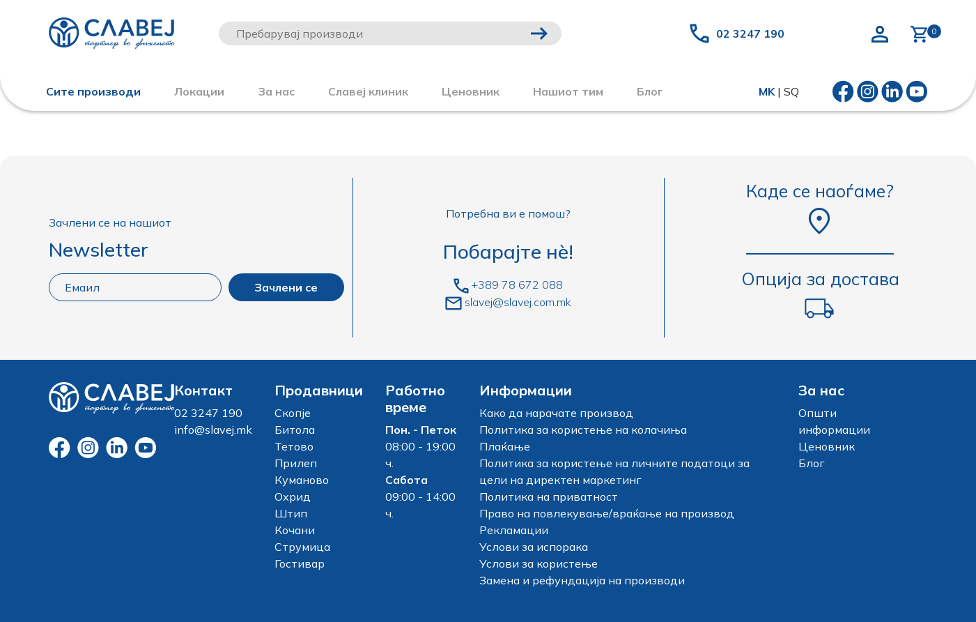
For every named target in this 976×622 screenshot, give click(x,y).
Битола (294, 430)
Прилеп (295, 463)
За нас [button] (276, 91)
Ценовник (470, 91)
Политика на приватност (548, 496)
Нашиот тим (568, 91)
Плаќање (504, 446)
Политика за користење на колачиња (583, 430)
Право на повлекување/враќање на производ (606, 513)
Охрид (292, 496)
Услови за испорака (533, 547)
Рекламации (513, 530)
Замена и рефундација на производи (582, 580)
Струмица (302, 547)
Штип (290, 513)
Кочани (294, 530)
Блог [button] (650, 91)
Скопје (292, 413)
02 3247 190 (750, 33)
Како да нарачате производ (556, 413)
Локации (199, 91)
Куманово (301, 480)
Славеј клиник (368, 91)
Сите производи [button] (93, 91)
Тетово (293, 446)
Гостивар (299, 563)
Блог (811, 463)
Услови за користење (538, 563)
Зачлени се (286, 287)
